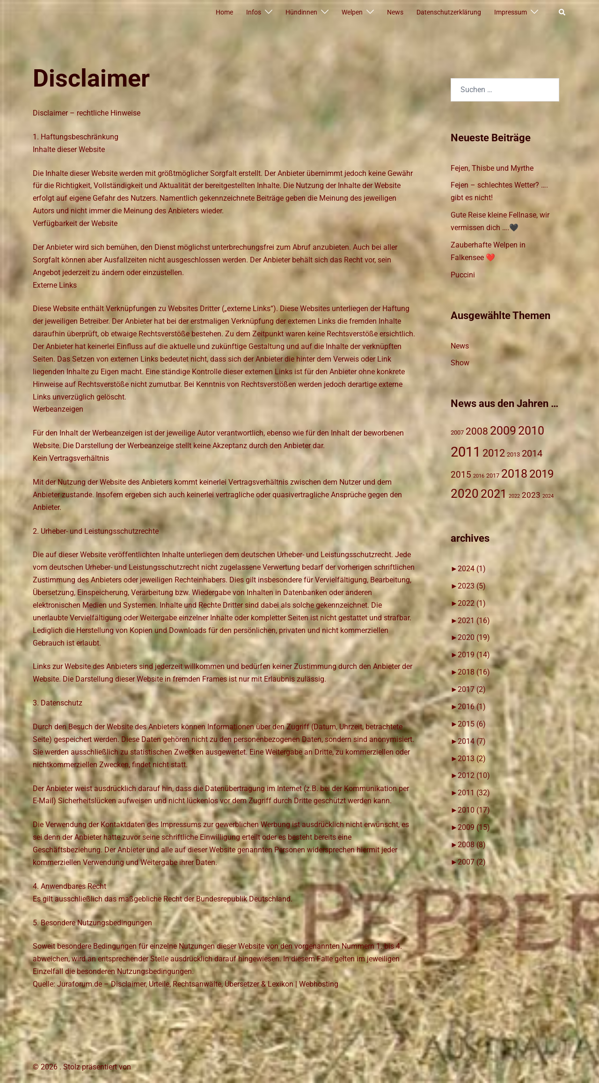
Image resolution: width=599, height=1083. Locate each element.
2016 (472, 706)
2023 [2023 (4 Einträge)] (531, 495)
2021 (474, 620)
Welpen (352, 12)
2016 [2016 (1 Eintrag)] (478, 476)
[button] (562, 12)
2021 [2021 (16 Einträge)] (494, 494)
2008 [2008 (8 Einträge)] (477, 431)
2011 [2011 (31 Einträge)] (466, 452)
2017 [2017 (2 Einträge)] (492, 475)
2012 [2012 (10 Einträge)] (493, 453)
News (395, 12)
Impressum (510, 12)
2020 (474, 637)
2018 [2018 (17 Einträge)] (514, 473)
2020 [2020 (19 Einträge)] (465, 494)
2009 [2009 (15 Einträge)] (503, 430)
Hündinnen (301, 12)
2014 (472, 741)
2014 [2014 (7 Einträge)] (532, 453)
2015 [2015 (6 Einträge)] (461, 474)
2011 (474, 792)
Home (224, 12)
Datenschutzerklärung (448, 12)
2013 (472, 758)
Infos (253, 12)
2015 (472, 724)
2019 (474, 654)
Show (460, 362)
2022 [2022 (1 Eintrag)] (514, 496)
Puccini (463, 274)
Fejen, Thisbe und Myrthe (492, 168)
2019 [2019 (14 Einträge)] (541, 473)
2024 (472, 568)
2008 (472, 844)
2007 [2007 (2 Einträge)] (457, 432)
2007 (472, 862)
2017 (472, 689)
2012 (474, 775)
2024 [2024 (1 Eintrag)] (548, 496)
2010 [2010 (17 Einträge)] (531, 430)
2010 (474, 810)
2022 (472, 603)
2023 (472, 585)
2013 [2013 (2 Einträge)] (513, 454)
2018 (474, 672)
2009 (474, 827)
